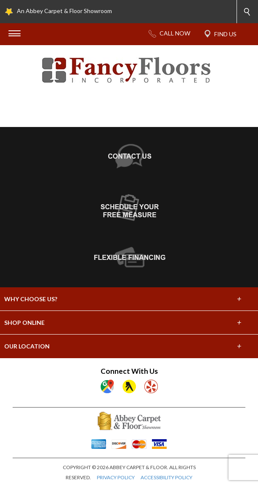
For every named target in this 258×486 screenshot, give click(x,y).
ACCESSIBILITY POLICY (166, 477)
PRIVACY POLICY (116, 477)
